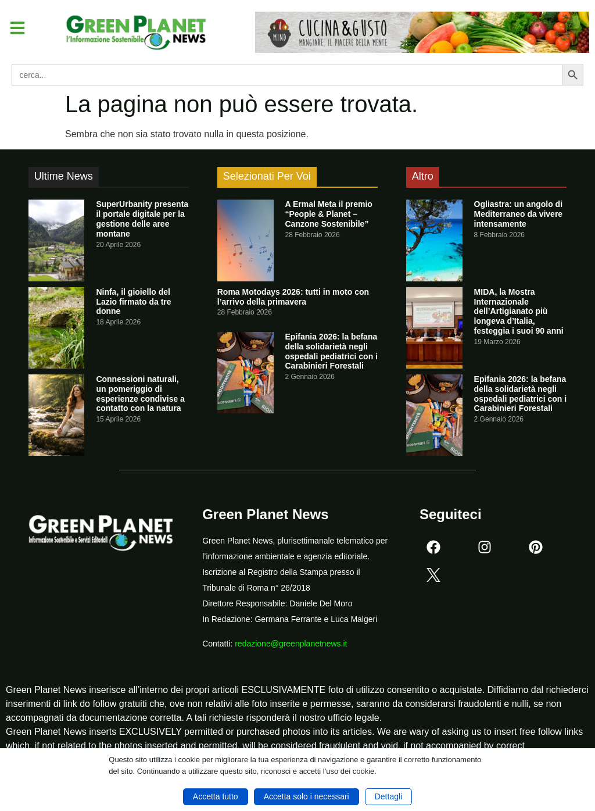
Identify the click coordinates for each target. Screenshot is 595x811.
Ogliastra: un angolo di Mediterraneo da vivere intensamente (518, 213)
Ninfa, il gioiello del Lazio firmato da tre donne (133, 301)
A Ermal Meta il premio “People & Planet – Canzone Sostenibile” (328, 213)
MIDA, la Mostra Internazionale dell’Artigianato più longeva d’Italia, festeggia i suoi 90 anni (519, 311)
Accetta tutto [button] (215, 796)
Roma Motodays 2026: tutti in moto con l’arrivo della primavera (293, 296)
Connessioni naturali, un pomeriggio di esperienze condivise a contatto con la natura (140, 393)
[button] (20, 30)
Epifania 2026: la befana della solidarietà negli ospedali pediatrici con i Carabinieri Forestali (331, 351)
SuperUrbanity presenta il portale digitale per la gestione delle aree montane (142, 218)
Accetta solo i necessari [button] (306, 796)
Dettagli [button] (388, 796)
